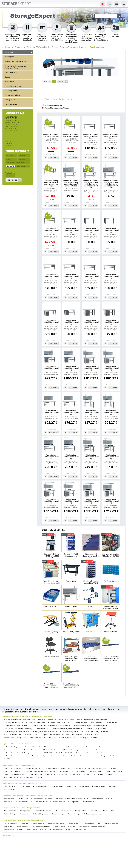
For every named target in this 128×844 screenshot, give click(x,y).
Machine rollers (108, 811)
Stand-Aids (112, 786)
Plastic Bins (8, 768)
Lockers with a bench (32, 747)
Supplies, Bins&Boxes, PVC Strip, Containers (18, 765)
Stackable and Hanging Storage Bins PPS (29, 768)
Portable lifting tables (40, 814)
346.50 (48, 122)
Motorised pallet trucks (92, 823)
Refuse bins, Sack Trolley (80, 774)
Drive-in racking (35, 737)
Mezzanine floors (93, 734)
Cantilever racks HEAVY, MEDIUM (15, 725)
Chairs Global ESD (41, 786)
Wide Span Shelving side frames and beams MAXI (21, 734)
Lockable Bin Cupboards (30, 750)
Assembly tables (11, 90)
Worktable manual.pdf (53, 105)
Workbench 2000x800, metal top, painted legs (111, 136)
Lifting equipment (80, 829)
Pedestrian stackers (111, 823)
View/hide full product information (58, 99)
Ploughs (39, 777)
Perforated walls (11, 72)
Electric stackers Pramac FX (13, 829)
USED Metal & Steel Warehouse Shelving (18, 728)
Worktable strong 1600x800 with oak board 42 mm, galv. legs (51, 183)
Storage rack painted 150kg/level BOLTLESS (91, 768)
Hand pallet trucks (10, 823)
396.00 (68, 122)
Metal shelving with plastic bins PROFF (17, 731)
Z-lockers (78, 747)
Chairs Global (25, 786)
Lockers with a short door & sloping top (17, 753)
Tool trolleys (94, 811)
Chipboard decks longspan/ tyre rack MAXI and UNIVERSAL (62, 734)
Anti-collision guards (114, 771)
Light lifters (8, 826)
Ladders (6, 774)
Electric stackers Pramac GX (65, 826)
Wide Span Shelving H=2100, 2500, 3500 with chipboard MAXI (24, 722)
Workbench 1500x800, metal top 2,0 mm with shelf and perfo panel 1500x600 (71, 183)
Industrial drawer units (13, 86)
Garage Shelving (111, 722)
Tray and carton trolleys (43, 811)
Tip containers (64, 771)
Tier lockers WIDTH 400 (64, 753)
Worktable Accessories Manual (57, 108)
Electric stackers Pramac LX (36, 829)
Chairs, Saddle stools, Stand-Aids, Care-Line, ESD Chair (21, 783)
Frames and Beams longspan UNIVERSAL (96, 731)
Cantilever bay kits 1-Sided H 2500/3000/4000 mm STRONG (51, 725)
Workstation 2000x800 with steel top (71, 230)
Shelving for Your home (88, 737)
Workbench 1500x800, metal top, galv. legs (51, 136)
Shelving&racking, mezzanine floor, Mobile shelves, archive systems (27, 716)
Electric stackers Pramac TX (41, 826)
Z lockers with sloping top (72, 750)
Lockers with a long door (12, 747)
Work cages (51, 774)
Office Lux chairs (57, 786)
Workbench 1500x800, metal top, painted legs (91, 136)
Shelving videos (66, 737)
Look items (47, 81)
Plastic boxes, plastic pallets (13, 771)
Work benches (97, 47)
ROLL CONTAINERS (96, 771)
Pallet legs (29, 777)
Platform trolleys (10, 814)
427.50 (48, 216)
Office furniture (8, 835)
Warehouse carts (10, 811)
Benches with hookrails (30, 756)
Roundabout (63, 774)
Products (18, 47)
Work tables (9, 81)
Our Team (10, 145)
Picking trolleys (25, 811)
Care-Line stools (99, 786)
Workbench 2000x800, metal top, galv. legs (71, 136)
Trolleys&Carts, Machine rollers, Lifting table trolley (21, 808)
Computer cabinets (108, 756)
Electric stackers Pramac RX (60, 829)
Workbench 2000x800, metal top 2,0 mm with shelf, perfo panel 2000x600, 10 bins (111, 184)
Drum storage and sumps (12, 777)
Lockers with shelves (11, 756)
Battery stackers (38, 823)
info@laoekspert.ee (11, 130)
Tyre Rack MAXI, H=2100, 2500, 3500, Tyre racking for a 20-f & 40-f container (76, 722)
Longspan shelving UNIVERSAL (96, 728)
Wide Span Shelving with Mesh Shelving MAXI (91, 725)
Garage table (10, 100)
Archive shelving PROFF (70, 731)
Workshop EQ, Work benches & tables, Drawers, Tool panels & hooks (56, 47)
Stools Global (84, 786)
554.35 (88, 168)
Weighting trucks (21, 826)
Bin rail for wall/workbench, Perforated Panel (15, 67)
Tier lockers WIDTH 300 (44, 753)
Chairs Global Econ (10, 786)
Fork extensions (98, 774)
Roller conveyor (11, 104)
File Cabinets (8, 759)
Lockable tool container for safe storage (41, 771)
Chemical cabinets (69, 756)
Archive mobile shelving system (15, 737)
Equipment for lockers (51, 756)
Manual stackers (73, 823)
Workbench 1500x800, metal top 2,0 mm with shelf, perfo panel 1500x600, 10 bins (91, 184)
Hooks (7, 77)
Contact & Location (10, 142)
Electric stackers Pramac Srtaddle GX (91, 826)
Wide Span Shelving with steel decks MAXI (92, 719)
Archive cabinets (112, 747)
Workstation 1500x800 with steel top (51, 230)
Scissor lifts (24, 823)
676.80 (48, 168)
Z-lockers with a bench (51, 750)
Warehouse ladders (20, 774)
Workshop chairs (9, 789)
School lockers (102, 753)
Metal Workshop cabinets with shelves (57, 747)
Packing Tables (10, 57)
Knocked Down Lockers (94, 747)
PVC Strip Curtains (80, 771)
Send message (12, 180)
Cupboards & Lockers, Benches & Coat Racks (18, 744)
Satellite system (50, 737)
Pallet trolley (24, 814)
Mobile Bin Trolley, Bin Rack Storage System (70, 811)
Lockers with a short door (94, 750)
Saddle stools (71, 786)
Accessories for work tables (16, 61)
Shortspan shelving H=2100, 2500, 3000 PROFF (19, 719)
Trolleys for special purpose (93, 814)
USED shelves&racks (43, 728)
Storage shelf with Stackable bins (46, 731)
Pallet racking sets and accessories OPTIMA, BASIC (56, 719)
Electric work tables (12, 95)
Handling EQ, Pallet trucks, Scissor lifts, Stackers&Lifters (22, 820)
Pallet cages (114, 768)
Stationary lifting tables (56, 823)
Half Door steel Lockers (84, 753)
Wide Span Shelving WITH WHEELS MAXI (68, 728)
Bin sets (111, 774)
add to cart (53, 158)
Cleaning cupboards (11, 750)
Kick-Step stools (36, 774)
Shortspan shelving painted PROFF (60, 768)
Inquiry (60, 81)
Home (7, 47)
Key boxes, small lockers (88, 756)
